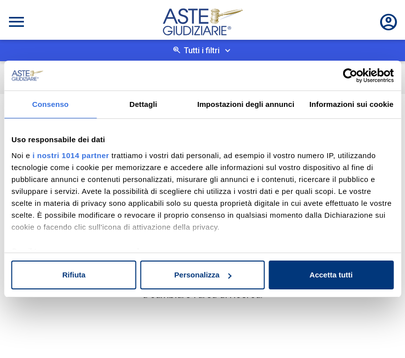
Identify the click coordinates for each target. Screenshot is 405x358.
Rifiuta (74, 274)
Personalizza (203, 274)
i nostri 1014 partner (70, 155)
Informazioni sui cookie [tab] (351, 104)
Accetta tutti (331, 274)
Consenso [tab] (50, 104)
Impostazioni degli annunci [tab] (245, 104)
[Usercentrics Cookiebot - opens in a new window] (350, 75)
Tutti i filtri (202, 50)
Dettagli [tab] (143, 104)
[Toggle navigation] (16, 21)
